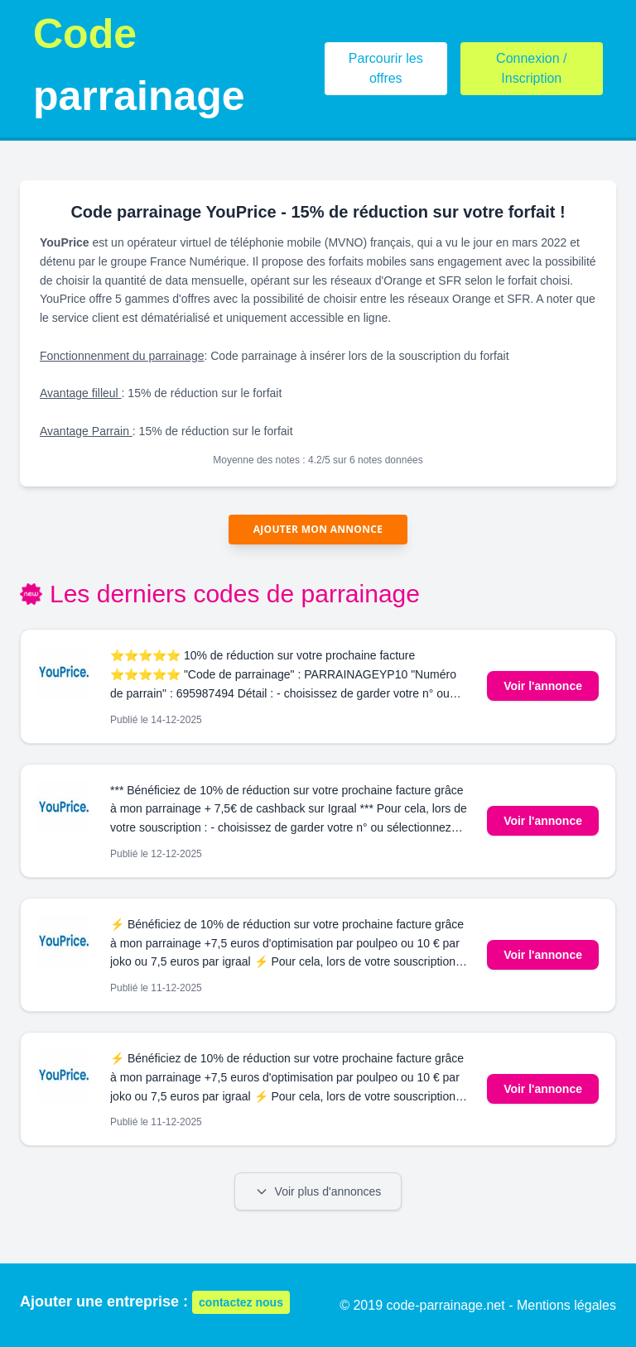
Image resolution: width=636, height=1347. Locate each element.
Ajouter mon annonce (318, 529)
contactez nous (241, 1302)
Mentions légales (566, 1305)
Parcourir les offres (386, 68)
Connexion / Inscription (531, 68)
